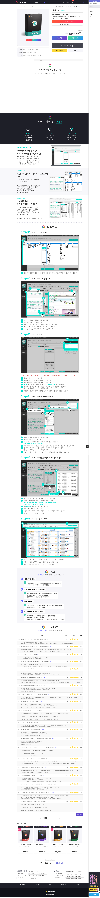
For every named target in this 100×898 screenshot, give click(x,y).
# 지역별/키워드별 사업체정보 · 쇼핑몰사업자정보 (25, 844)
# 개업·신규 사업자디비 (58, 844)
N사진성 (41, 827)
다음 (58, 818)
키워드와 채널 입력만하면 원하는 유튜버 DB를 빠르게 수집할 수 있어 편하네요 (74, 876)
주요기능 (25, 60)
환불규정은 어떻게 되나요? (34, 871)
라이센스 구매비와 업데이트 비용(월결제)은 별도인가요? (37, 873)
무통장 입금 (75, 38)
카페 (74, 827)
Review (74, 60)
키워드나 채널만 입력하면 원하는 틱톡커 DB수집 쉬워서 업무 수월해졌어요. (74, 879)
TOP (87, 446)
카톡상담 (59, 50)
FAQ (58, 60)
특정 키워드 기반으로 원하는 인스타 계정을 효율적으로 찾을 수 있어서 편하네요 (74, 874)
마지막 (62, 818)
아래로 (87, 454)
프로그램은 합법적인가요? (34, 878)
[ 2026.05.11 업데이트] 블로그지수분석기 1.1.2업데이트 (69, 6)
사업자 (25, 827)
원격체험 (75, 50)
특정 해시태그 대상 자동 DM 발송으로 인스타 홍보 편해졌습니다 (74, 871)
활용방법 (42, 60)
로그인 (82, 2)
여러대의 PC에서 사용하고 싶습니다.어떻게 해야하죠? (37, 876)
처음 (38, 818)
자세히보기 (20, 878)
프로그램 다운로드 (67, 46)
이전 (41, 818)
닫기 (87, 449)
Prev (18, 839)
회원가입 (77, 2)
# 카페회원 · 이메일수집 (74, 844)
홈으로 (17, 6)
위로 (87, 451)
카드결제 (59, 38)
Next (82, 839)
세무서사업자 (58, 827)
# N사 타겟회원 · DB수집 (41, 844)
